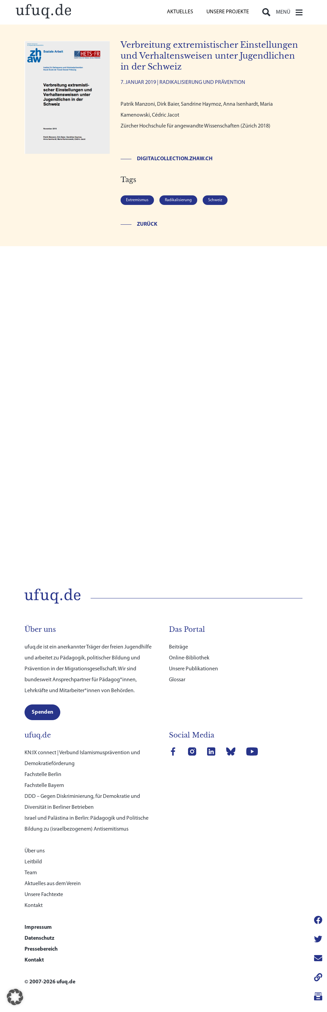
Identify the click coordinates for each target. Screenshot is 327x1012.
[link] (43, 10)
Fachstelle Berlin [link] (43, 764)
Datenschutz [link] (39, 928)
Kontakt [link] (34, 895)
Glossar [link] (177, 669)
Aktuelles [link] (180, 12)
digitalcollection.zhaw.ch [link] (175, 159)
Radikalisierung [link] (178, 200)
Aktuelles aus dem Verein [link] (53, 873)
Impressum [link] (38, 917)
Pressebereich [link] (41, 938)
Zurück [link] (147, 224)
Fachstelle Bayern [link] (44, 775)
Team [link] (31, 862)
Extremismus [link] (137, 200)
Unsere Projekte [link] (227, 12)
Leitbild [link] (33, 851)
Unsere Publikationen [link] (193, 658)
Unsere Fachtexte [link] (44, 884)
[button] (15, 997)
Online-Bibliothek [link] (189, 647)
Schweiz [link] (215, 200)
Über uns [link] (35, 840)
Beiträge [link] (178, 636)
